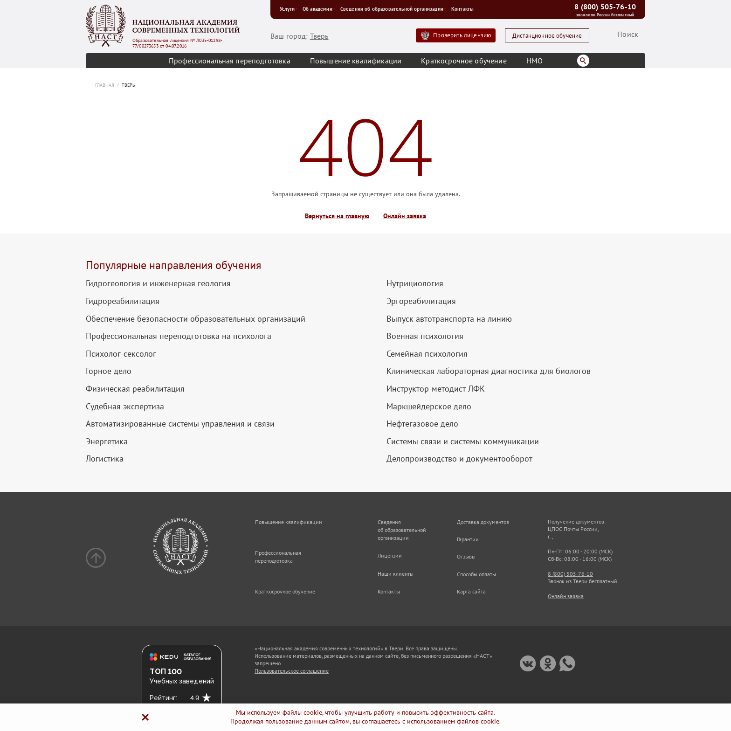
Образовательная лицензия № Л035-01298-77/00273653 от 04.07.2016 (177, 43)
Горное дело (108, 371)
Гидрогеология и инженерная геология (158, 283)
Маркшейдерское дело (428, 406)
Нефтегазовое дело (422, 424)
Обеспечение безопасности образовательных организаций (195, 319)
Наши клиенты (396, 573)
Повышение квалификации (356, 60)
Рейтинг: (163, 698)
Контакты (462, 9)
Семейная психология (427, 354)
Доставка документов (483, 521)
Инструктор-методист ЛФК (435, 389)
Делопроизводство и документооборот (459, 459)
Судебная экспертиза (125, 406)
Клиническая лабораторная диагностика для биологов (488, 371)
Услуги (289, 9)
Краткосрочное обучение (464, 60)
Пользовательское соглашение (292, 670)
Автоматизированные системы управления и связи (180, 424)
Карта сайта (471, 591)
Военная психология (424, 336)
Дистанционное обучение (547, 36)
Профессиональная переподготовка (229, 60)
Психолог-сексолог (121, 354)
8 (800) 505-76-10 (605, 6)
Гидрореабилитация (122, 301)
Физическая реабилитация (135, 389)
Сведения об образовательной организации (393, 9)
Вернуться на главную (337, 216)
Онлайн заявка (404, 216)
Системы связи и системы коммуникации (462, 441)
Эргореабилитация (421, 301)
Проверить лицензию (462, 35)
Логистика (105, 459)
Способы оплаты (476, 574)
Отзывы (466, 556)
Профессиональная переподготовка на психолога (178, 336)
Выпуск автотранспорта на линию (449, 319)
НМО (534, 60)
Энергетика (107, 441)
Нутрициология (414, 283)
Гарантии (468, 539)
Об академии (319, 9)
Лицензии (390, 555)
